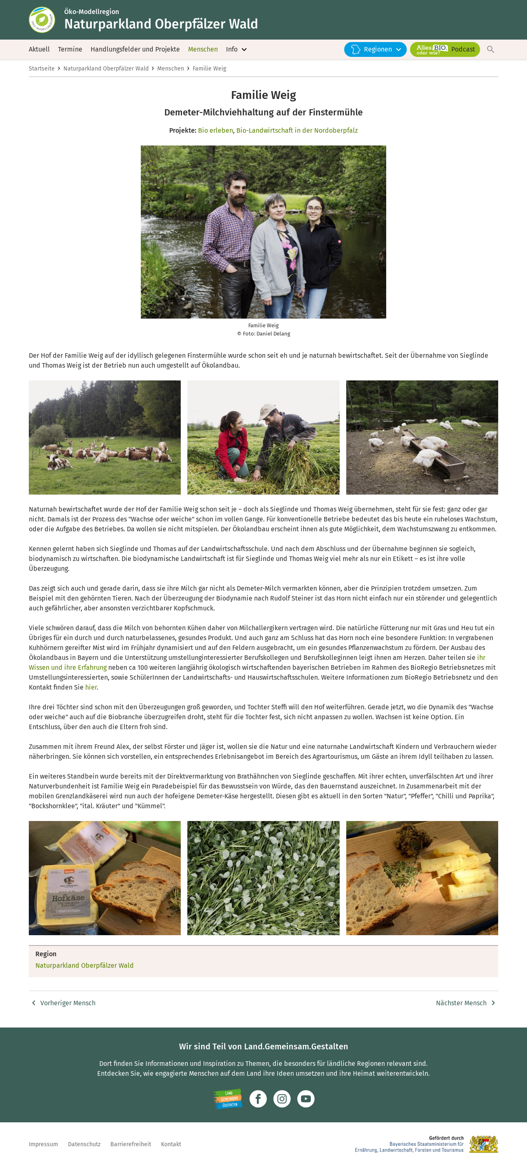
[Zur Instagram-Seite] (282, 1098)
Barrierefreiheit (130, 1144)
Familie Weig (209, 68)
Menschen (203, 49)
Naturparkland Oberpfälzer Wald (106, 68)
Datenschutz (84, 1144)
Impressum (43, 1144)
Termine (70, 49)
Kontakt (171, 1144)
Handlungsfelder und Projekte (135, 49)
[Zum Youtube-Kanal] (306, 1098)
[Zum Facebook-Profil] (258, 1098)
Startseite (42, 68)
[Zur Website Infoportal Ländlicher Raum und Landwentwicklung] (227, 1099)
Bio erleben (215, 130)
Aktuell (39, 49)
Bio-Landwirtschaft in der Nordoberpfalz (297, 130)
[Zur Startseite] (46, 20)
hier (91, 687)
